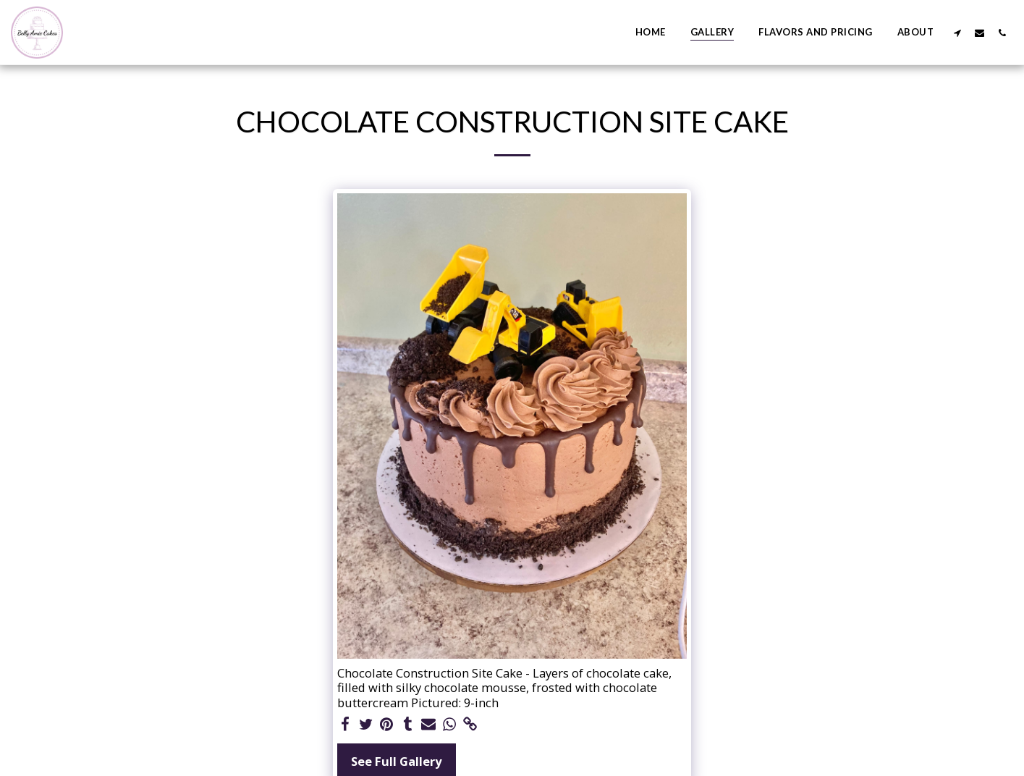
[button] (957, 33)
